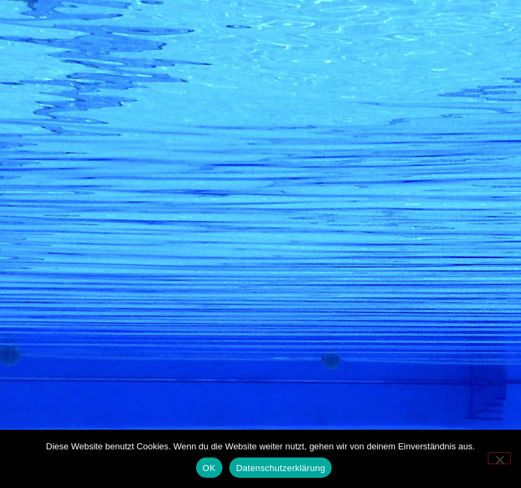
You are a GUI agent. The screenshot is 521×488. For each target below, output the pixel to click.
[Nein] (499, 458)
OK (209, 468)
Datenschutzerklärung (280, 468)
